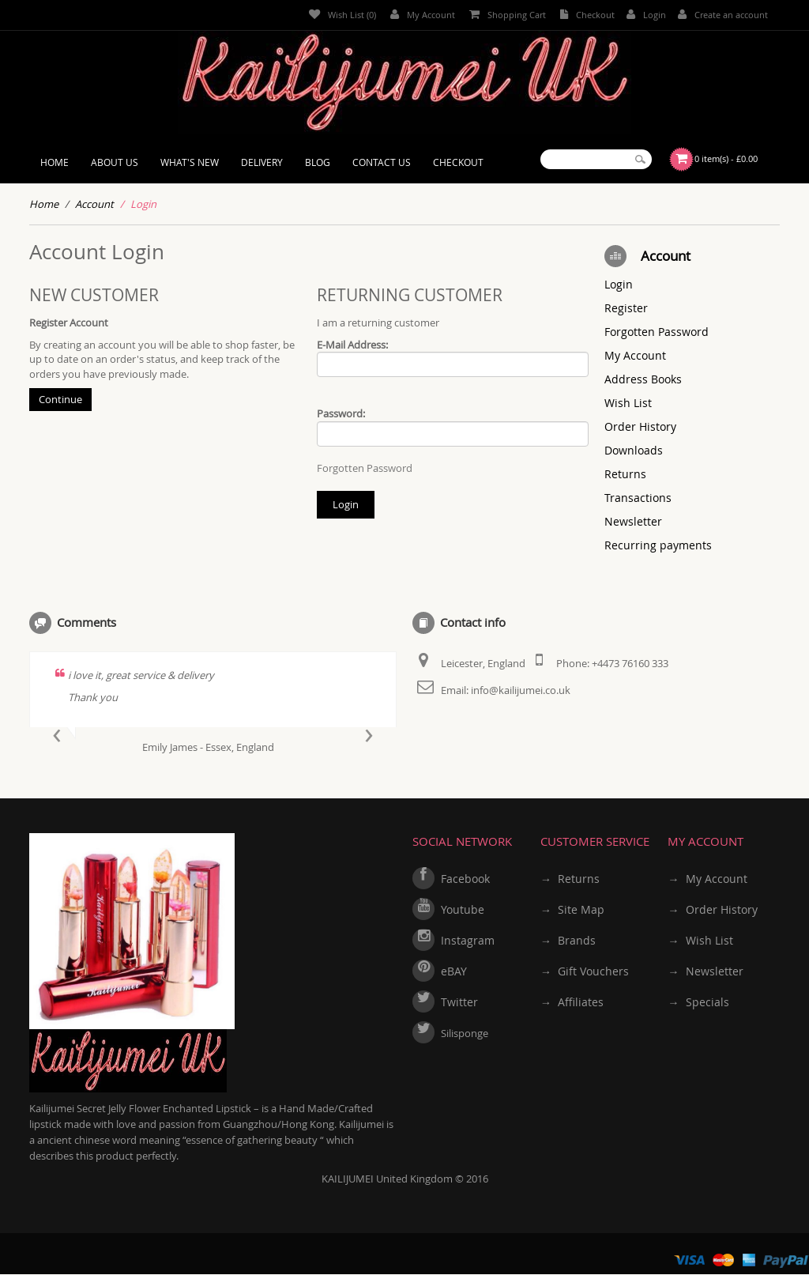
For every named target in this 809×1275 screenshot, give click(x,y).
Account (94, 204)
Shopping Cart (507, 15)
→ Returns (570, 878)
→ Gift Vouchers (584, 971)
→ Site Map (572, 909)
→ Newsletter (705, 971)
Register (626, 307)
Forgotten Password (364, 468)
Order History (640, 426)
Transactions (638, 497)
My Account (422, 15)
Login (646, 15)
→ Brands (568, 940)
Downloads (633, 450)
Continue (60, 399)
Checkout (587, 15)
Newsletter (633, 521)
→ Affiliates (572, 1001)
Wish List (628, 402)
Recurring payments (658, 545)
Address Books (643, 379)
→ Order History (712, 909)
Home (43, 204)
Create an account (723, 15)
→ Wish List (700, 940)
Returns (625, 473)
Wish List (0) (342, 15)
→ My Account (707, 878)
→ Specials (698, 1001)
